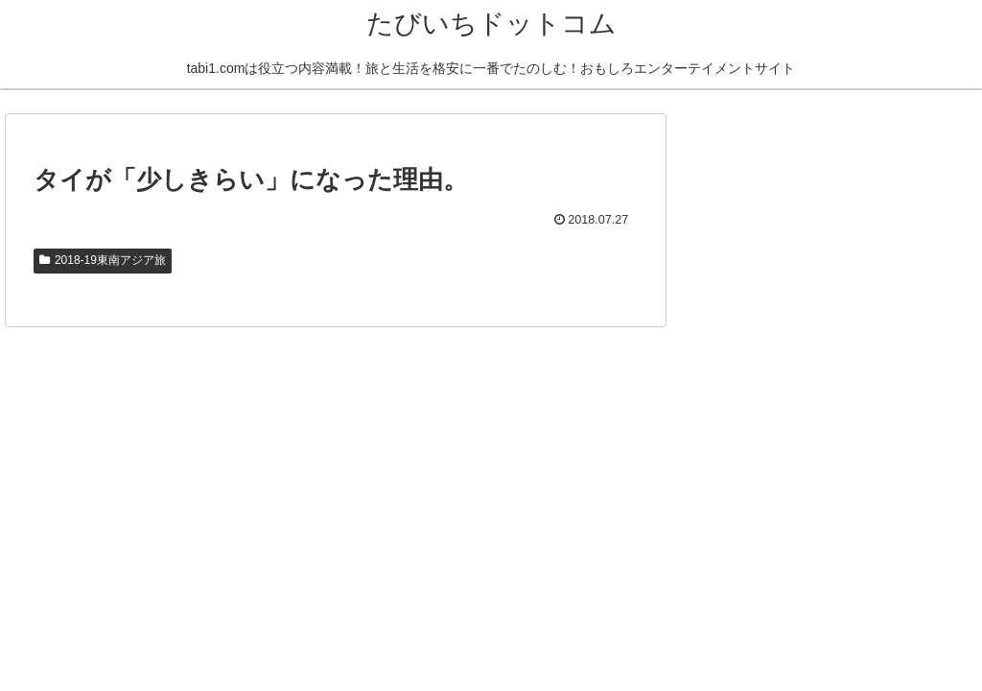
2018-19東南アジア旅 (102, 260)
